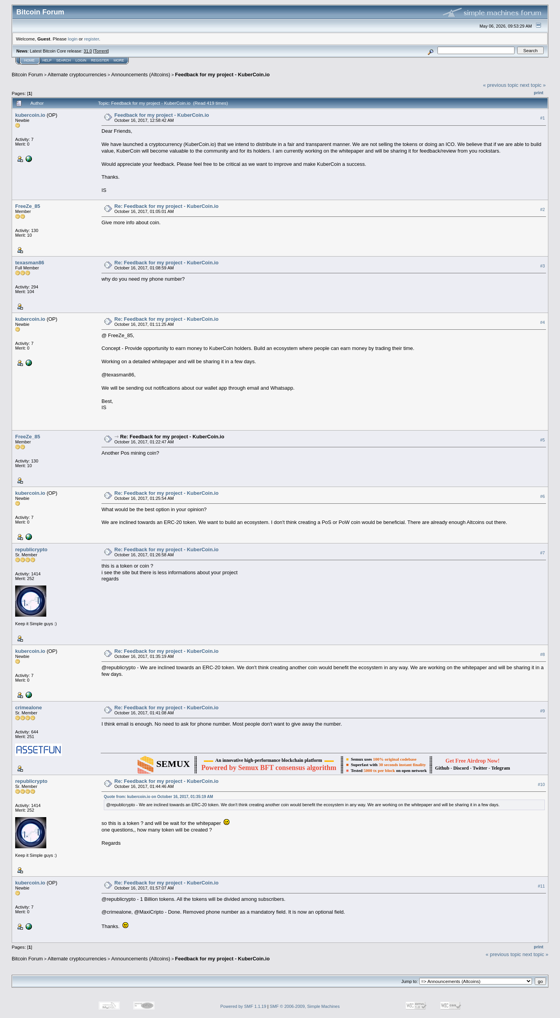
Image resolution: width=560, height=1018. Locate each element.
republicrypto (31, 549)
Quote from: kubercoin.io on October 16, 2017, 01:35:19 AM (158, 797)
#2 (542, 209)
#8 (542, 654)
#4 (542, 322)
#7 (542, 552)
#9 (542, 711)
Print (538, 92)
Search (63, 60)
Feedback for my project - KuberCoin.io (222, 74)
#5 (542, 440)
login (73, 38)
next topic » (533, 85)
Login (80, 60)
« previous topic (500, 85)
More (119, 60)
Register (100, 60)
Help (47, 60)
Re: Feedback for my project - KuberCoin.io (166, 206)
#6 (542, 496)
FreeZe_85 (27, 206)
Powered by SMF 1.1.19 (243, 1006)
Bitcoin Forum (27, 74)
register (91, 38)
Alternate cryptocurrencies (77, 74)
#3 (542, 266)
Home (29, 60)
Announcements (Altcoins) (140, 74)
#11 (541, 886)
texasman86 (29, 262)
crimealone (28, 707)
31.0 (88, 51)
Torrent (101, 51)
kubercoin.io (30, 115)
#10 (541, 784)
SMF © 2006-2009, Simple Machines (305, 1006)
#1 (542, 118)
